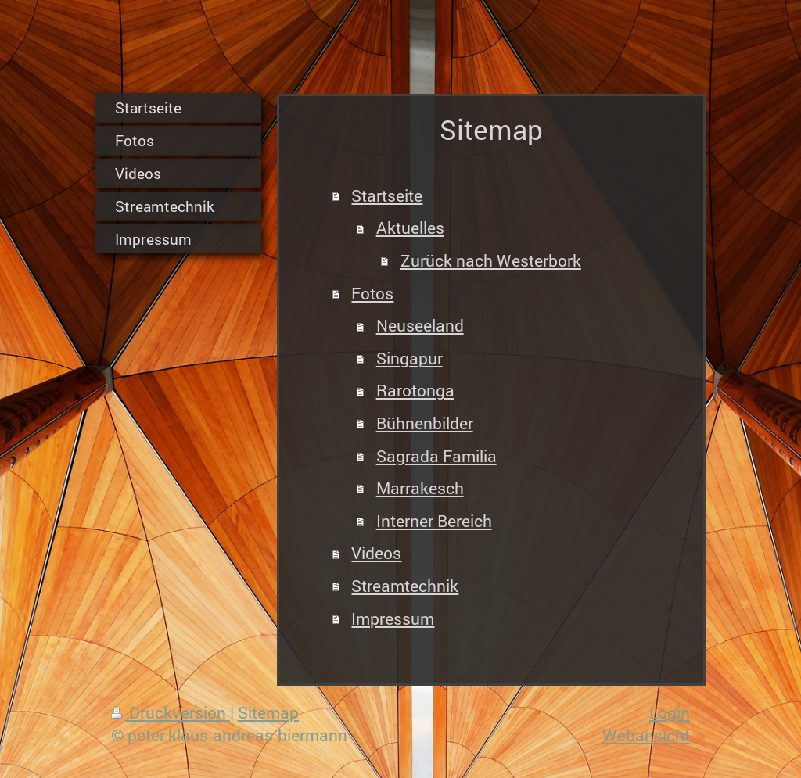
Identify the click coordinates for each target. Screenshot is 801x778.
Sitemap (268, 712)
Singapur (409, 358)
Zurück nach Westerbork (490, 260)
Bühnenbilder (424, 423)
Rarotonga (415, 390)
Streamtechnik (404, 586)
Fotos (372, 293)
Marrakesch (420, 488)
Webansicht (646, 735)
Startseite (386, 195)
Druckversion (170, 712)
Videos (376, 553)
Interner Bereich (434, 521)
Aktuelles (410, 227)
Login (669, 712)
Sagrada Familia (436, 456)
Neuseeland (420, 325)
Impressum (392, 618)
